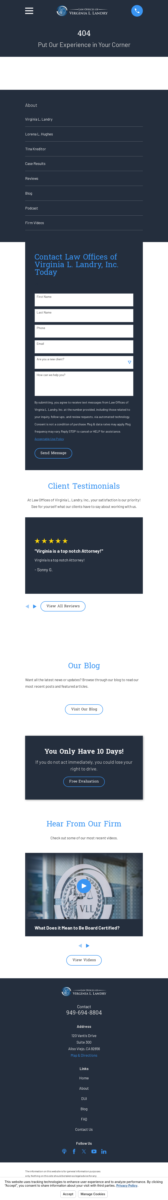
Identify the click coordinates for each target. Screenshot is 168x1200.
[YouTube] (93, 1151)
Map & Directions (84, 1055)
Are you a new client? (50, 359)
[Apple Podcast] (64, 1151)
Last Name (44, 312)
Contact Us (84, 1129)
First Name (44, 296)
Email (40, 343)
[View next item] (35, 606)
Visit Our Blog (84, 709)
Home (84, 1078)
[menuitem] (84, 119)
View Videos (84, 960)
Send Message (53, 453)
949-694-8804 (84, 1013)
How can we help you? (51, 375)
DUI (84, 1098)
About (84, 1088)
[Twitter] (83, 1151)
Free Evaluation (84, 781)
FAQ (84, 1119)
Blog (84, 1108)
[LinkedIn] (103, 1151)
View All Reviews (63, 606)
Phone (41, 328)
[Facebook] (74, 1151)
